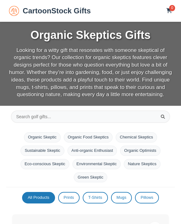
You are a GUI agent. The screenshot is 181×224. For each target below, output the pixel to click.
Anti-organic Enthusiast (92, 150)
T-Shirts (95, 197)
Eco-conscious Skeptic (45, 163)
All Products (38, 197)
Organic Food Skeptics (88, 137)
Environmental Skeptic (97, 163)
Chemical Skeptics (136, 137)
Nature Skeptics (142, 163)
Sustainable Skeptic (42, 150)
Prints (69, 197)
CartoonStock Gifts (50, 11)
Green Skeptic (90, 177)
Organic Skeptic (42, 137)
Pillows (147, 197)
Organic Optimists (140, 150)
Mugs (122, 197)
